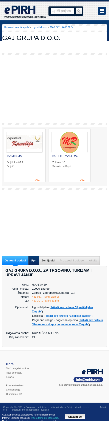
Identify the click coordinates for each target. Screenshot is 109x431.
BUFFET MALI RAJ (65, 156)
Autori (103, 407)
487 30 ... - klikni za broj (45, 300)
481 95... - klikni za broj (45, 296)
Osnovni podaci (15, 260)
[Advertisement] (54, 89)
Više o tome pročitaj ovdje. (45, 418)
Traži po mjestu (14, 372)
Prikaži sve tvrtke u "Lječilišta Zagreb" (68, 315)
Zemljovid (48, 260)
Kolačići (10, 377)
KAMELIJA (14, 156)
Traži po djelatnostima (17, 368)
